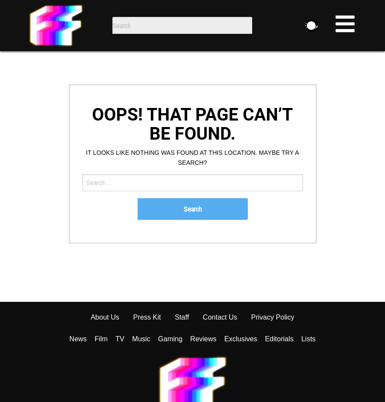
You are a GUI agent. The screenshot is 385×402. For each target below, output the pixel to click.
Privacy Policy (273, 338)
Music (141, 359)
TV (119, 359)
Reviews (203, 359)
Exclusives (240, 359)
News (78, 359)
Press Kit (147, 338)
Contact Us (220, 338)
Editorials (279, 359)
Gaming (170, 359)
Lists (308, 359)
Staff (182, 338)
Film (101, 359)
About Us (105, 338)
